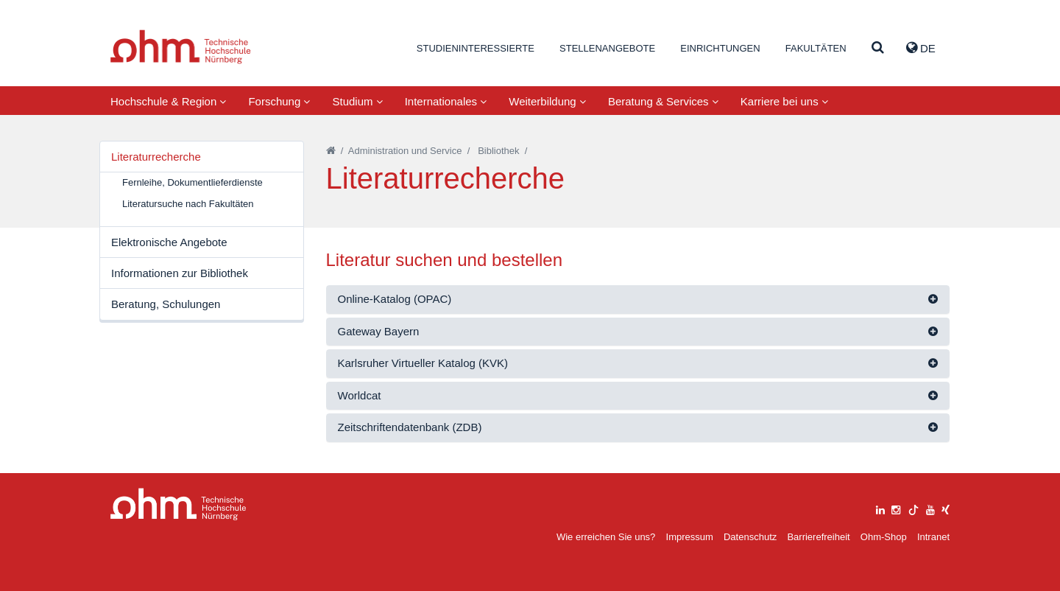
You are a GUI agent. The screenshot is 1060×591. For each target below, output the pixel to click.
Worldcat (359, 395)
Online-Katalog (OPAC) (395, 299)
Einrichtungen (720, 48)
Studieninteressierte (475, 48)
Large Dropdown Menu (178, 504)
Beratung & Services (663, 101)
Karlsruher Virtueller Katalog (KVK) (423, 363)
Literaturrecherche (156, 156)
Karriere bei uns (784, 101)
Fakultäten (816, 48)
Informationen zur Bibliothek (179, 273)
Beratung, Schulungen (165, 304)
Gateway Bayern (379, 331)
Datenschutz (750, 536)
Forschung (279, 101)
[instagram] (895, 508)
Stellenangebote (607, 48)
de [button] (921, 48)
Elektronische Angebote (169, 242)
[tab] (638, 299)
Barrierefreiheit (818, 536)
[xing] (945, 508)
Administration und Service (405, 150)
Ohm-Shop (884, 536)
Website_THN (180, 46)
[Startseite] (331, 150)
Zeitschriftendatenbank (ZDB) (410, 427)
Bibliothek (498, 150)
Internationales (446, 101)
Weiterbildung (547, 101)
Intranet (933, 536)
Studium (357, 101)
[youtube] (930, 508)
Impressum (689, 536)
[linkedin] (880, 508)
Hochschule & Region (168, 101)
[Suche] (878, 48)
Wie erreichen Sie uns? (605, 536)
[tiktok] (913, 508)
